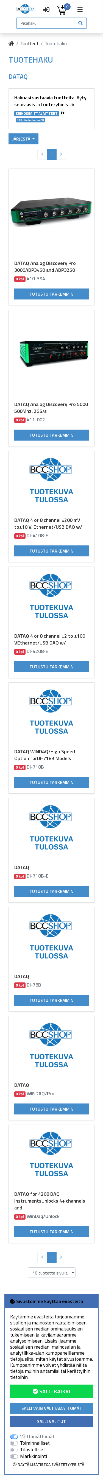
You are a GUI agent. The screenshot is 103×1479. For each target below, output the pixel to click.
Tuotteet (29, 43)
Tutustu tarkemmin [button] (51, 294)
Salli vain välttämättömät (51, 1408)
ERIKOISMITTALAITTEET (37, 113)
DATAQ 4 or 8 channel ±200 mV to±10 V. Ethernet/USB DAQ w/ (48, 523)
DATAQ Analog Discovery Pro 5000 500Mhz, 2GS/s (51, 407)
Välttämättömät (37, 1436)
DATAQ (21, 867)
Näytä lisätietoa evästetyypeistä (48, 1464)
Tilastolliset (32, 1450)
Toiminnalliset (35, 1443)
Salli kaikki (51, 1391)
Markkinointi (33, 1456)
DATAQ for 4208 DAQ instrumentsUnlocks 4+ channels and (49, 1200)
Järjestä (21, 139)
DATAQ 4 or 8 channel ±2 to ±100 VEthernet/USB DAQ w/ (49, 639)
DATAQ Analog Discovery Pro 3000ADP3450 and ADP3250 (45, 266)
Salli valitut (51, 1421)
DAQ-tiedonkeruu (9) (30, 120)
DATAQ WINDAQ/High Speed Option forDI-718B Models (44, 755)
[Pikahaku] (46, 23)
